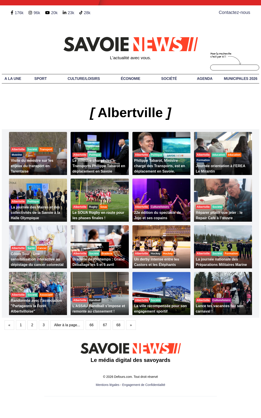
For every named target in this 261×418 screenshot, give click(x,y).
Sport (40, 79)
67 (105, 325)
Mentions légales (107, 385)
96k (36, 13)
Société (169, 79)
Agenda (204, 79)
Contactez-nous (234, 12)
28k (87, 13)
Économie (130, 79)
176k (19, 13)
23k (71, 13)
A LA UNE (12, 79)
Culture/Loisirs (84, 79)
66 (91, 325)
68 (118, 325)
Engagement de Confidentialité (143, 385)
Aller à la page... (67, 325)
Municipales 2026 (240, 79)
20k (54, 13)
